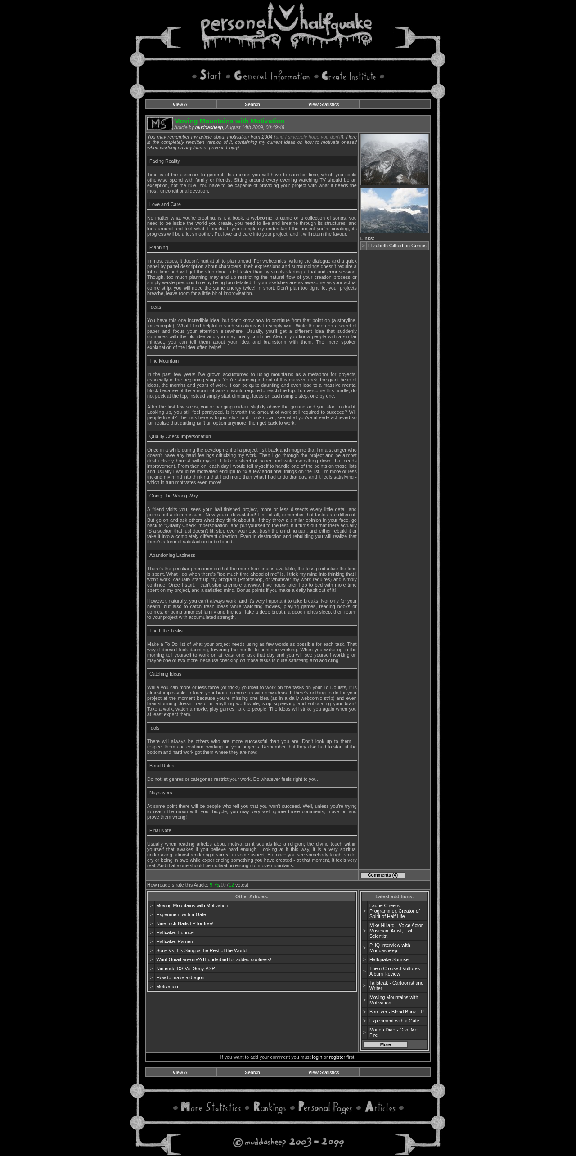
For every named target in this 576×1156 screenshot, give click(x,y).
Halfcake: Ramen (174, 941)
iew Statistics (323, 104)
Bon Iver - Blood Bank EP (396, 1011)
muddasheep (209, 127)
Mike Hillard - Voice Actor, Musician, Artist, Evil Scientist (396, 931)
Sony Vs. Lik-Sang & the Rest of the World (201, 950)
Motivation (167, 986)
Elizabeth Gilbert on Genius (397, 245)
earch (252, 104)
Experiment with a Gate (181, 914)
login (317, 1057)
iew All (181, 104)
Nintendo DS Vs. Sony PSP (185, 968)
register (337, 1057)
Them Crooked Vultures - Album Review (396, 971)
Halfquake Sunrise (389, 959)
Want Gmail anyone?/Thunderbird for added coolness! (213, 959)
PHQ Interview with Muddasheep (389, 947)
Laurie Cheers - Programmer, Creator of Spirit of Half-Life (394, 911)
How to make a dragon (180, 977)
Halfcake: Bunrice (175, 932)
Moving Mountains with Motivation (192, 905)
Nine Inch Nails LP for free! (184, 923)
